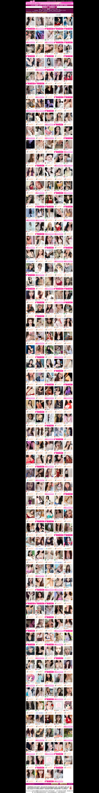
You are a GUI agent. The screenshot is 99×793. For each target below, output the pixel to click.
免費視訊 (33, 26)
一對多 (62, 67)
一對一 (71, 299)
